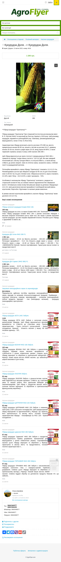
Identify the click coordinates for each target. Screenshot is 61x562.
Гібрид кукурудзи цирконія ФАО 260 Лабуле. (18, 432)
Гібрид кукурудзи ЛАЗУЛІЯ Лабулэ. (14, 374)
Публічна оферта (19, 551)
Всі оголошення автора (20, 500)
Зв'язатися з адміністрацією (38, 551)
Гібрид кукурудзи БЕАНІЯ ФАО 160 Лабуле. (17, 345)
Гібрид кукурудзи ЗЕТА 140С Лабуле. (15, 316)
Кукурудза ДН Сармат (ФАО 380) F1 (15, 261)
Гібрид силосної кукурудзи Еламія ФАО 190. (18, 207)
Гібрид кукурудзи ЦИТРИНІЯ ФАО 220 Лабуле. (19, 403)
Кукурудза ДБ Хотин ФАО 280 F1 (14, 234)
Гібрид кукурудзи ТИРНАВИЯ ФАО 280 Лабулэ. (19, 461)
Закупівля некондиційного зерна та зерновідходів (20, 288)
